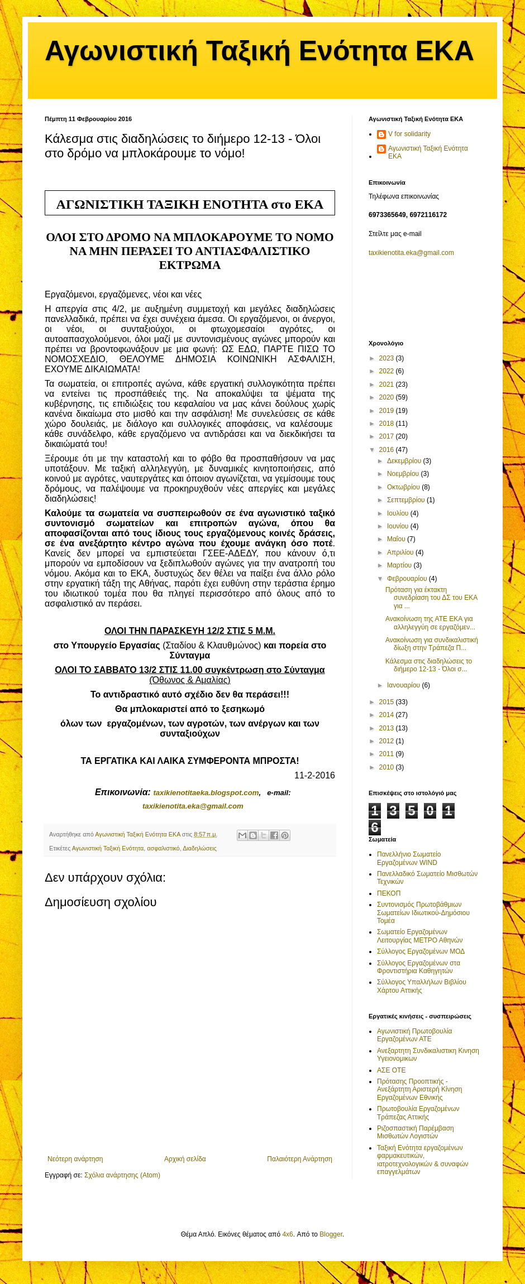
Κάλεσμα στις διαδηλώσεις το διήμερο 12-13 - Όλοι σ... (428, 665)
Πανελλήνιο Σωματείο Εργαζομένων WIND (409, 858)
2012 (387, 741)
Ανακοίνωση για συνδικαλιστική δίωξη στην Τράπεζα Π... (431, 644)
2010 (387, 767)
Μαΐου (397, 539)
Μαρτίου (400, 565)
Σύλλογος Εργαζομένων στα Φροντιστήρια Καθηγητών (418, 967)
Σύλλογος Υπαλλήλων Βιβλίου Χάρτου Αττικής (421, 986)
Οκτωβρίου (404, 487)
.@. (193, 806)
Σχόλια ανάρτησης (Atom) (122, 1175)
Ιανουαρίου (404, 685)
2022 (387, 371)
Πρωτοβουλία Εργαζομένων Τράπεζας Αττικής (418, 1113)
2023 (387, 358)
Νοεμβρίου (404, 474)
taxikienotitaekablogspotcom (206, 792)
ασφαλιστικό (163, 848)
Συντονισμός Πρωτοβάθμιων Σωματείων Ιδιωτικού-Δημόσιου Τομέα (423, 913)
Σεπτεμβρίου (407, 500)
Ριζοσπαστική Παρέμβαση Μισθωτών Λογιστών (415, 1132)
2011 (387, 754)
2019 (387, 411)
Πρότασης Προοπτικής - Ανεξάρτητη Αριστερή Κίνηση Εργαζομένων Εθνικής (419, 1090)
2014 (387, 715)
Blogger (330, 1234)
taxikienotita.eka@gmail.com (411, 253)
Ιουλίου (399, 513)
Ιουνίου (399, 526)
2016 (387, 450)
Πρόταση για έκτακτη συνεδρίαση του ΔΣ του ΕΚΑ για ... (431, 598)
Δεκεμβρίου (405, 461)
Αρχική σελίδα (185, 1159)
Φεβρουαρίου (408, 579)
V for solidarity (409, 134)
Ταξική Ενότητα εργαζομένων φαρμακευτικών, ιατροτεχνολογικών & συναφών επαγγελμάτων (423, 1160)
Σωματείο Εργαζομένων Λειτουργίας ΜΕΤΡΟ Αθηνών (419, 936)
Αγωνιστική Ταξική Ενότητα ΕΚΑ (259, 50)
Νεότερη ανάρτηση (75, 1159)
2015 (387, 702)
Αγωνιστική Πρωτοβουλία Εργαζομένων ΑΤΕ (414, 1035)
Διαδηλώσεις (200, 848)
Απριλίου (401, 552)
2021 (387, 384)
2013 (387, 728)
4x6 (287, 1234)
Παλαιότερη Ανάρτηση (299, 1159)
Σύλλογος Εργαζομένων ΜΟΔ (421, 951)
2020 (387, 397)
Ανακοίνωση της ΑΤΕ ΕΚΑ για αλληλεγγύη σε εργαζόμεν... (430, 623)
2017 (387, 436)
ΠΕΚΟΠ (388, 893)
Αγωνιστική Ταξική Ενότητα (108, 848)
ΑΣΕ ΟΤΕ (391, 1070)
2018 (387, 423)
